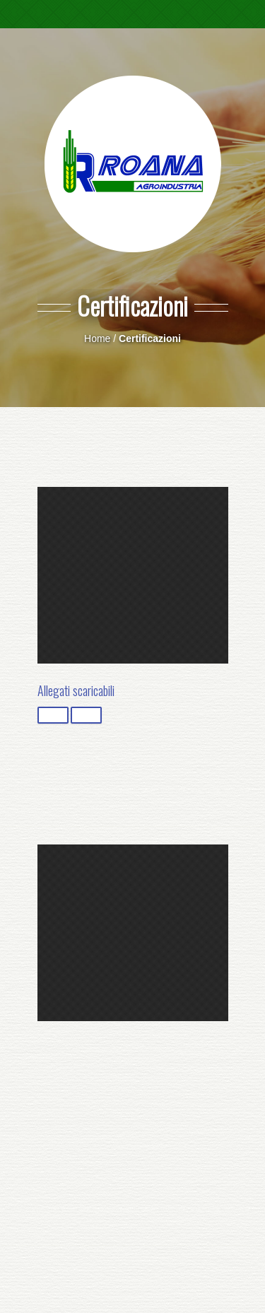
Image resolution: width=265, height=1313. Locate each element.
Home (97, 338)
